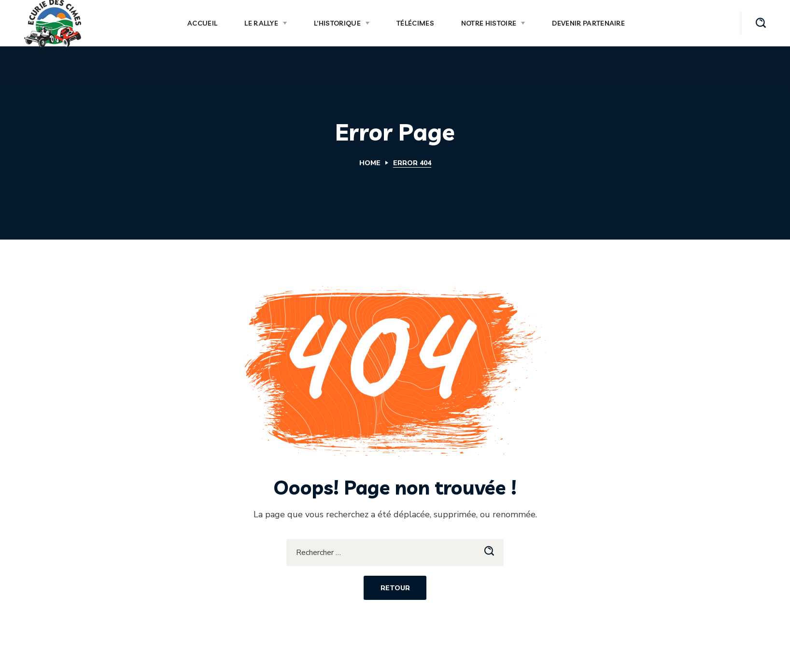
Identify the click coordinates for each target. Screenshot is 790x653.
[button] (761, 23)
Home (370, 163)
